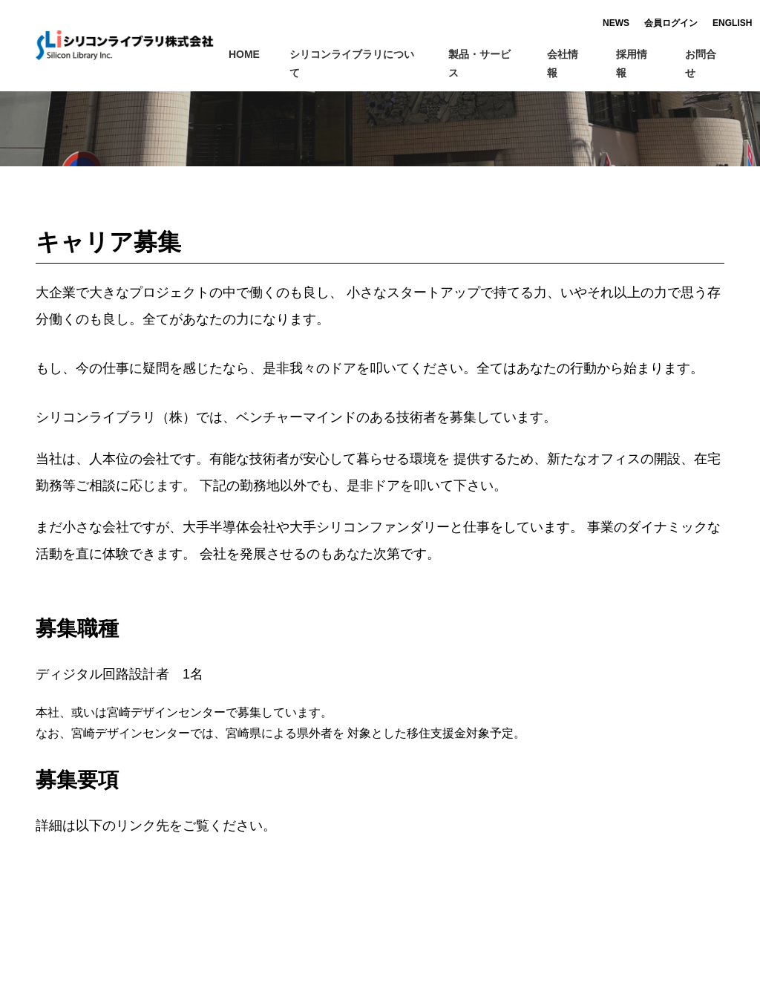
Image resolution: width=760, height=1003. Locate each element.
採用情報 (631, 63)
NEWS (588, 23)
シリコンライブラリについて (361, 63)
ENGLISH (704, 23)
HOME (244, 54)
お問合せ (704, 63)
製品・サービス (490, 63)
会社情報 (574, 63)
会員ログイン (643, 23)
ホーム (51, 102)
